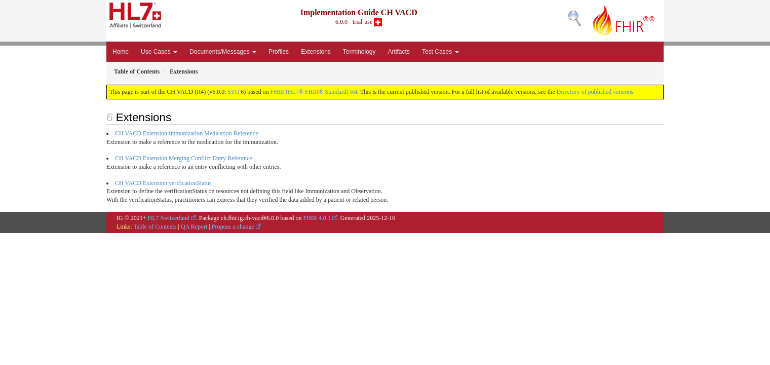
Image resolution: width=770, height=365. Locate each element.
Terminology (359, 51)
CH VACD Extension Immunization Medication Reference (186, 133)
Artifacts (399, 51)
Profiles (278, 51)
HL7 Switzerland (168, 218)
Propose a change (233, 226)
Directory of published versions (594, 91)
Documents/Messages (222, 51)
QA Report (194, 226)
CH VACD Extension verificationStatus (163, 183)
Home (120, 51)
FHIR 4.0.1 (316, 218)
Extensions (316, 51)
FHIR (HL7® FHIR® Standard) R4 (314, 91)
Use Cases (159, 51)
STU (234, 91)
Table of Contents (154, 226)
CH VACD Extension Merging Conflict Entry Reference (183, 158)
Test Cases (440, 51)
